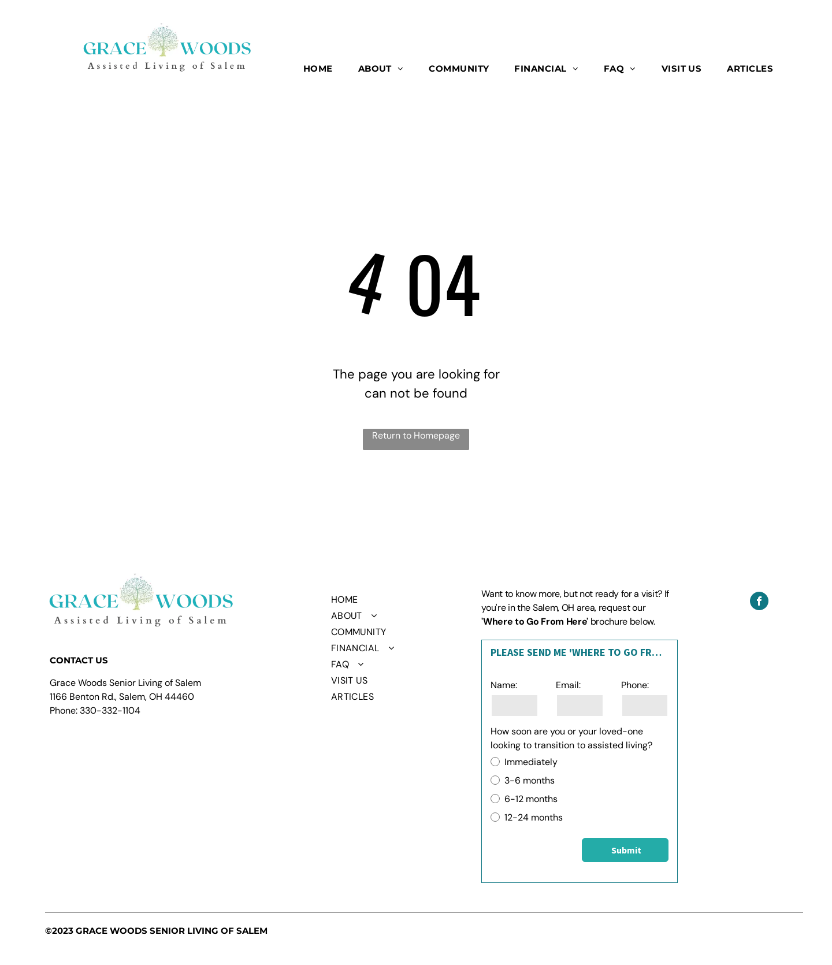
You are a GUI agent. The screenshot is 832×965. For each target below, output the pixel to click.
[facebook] (759, 602)
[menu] (807, 43)
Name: (504, 685)
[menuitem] (318, 69)
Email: (568, 685)
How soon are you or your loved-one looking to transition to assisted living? (571, 738)
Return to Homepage (416, 435)
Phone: (635, 685)
